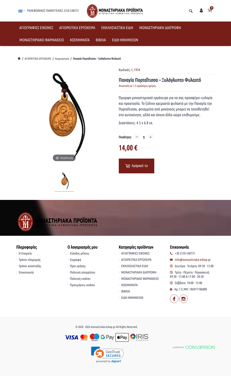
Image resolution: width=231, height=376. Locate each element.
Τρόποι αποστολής (30, 266)
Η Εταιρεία (25, 253)
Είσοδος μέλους (79, 253)
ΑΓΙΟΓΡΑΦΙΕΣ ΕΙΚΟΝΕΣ (36, 27)
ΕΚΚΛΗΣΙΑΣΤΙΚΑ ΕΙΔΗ (117, 27)
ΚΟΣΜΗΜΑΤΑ (80, 40)
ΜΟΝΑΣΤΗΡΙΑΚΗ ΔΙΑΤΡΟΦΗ (160, 27)
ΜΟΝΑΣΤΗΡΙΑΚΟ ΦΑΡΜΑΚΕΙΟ (41, 40)
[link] (108, 354)
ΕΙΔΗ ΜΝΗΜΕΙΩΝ (125, 40)
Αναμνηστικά (62, 58)
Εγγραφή (75, 260)
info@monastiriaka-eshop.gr (193, 260)
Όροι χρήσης (78, 266)
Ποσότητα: (125, 137)
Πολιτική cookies (80, 279)
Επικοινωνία (26, 272)
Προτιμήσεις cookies (82, 285)
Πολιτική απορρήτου (82, 272)
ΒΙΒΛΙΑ (101, 40)
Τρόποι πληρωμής (30, 260)
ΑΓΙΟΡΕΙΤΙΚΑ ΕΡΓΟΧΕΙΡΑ (77, 27)
